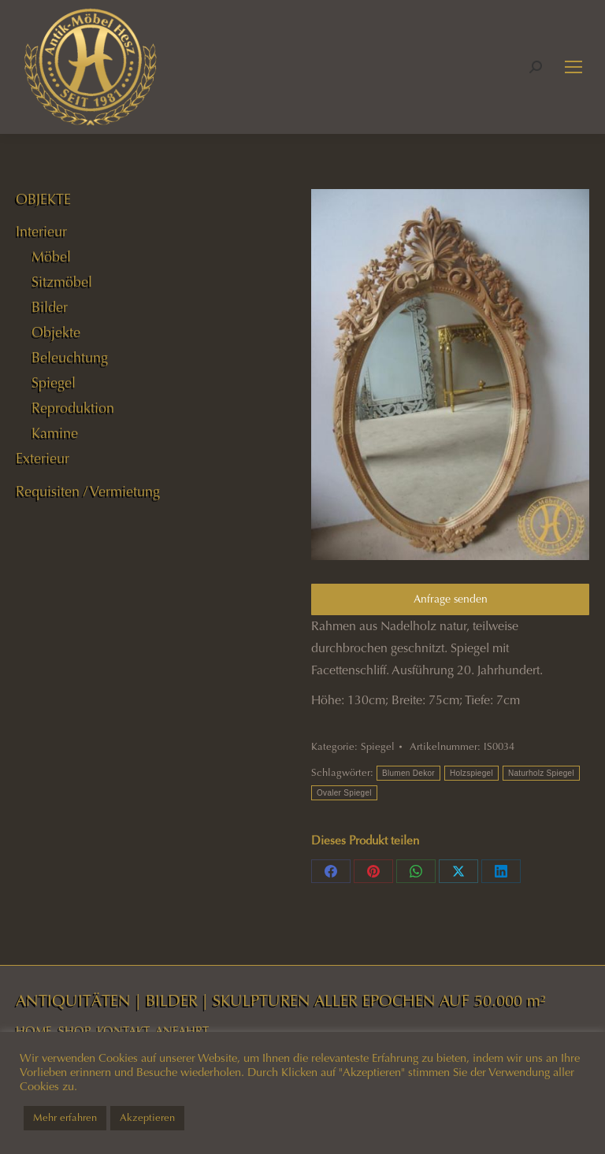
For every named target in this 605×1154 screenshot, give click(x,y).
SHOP (74, 1031)
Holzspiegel (471, 773)
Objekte (56, 332)
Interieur (41, 231)
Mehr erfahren (65, 1117)
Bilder (50, 307)
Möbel (51, 256)
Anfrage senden (451, 599)
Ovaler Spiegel (344, 793)
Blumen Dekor (408, 773)
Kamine (55, 433)
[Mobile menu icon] (573, 67)
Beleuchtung (70, 357)
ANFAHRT (182, 1031)
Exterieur (42, 458)
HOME (34, 1031)
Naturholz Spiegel (541, 773)
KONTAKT (123, 1031)
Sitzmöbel (62, 282)
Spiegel (378, 746)
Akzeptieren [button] (147, 1117)
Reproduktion (73, 408)
